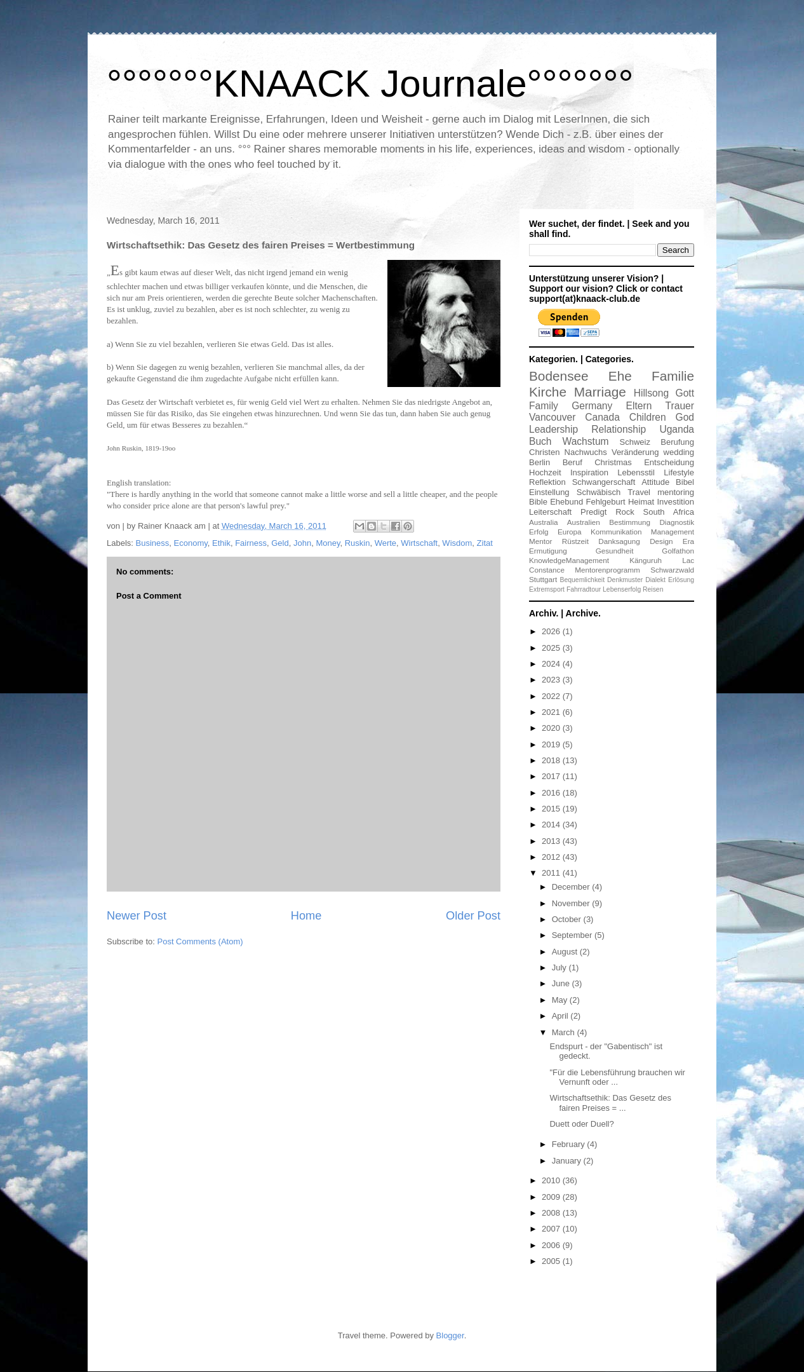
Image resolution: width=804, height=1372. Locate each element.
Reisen (653, 589)
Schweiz (635, 442)
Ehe (620, 376)
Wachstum (586, 441)
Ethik (221, 543)
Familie (673, 376)
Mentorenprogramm (607, 570)
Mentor (540, 541)
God (685, 417)
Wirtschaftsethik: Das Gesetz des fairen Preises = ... (610, 1103)
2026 (552, 631)
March (564, 1032)
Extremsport (547, 589)
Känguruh (645, 560)
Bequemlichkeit (582, 579)
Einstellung (549, 492)
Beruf (572, 462)
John (302, 543)
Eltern (639, 405)
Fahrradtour (583, 589)
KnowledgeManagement (569, 560)
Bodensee (559, 376)
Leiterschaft (550, 512)
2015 (552, 808)
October (568, 919)
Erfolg (539, 531)
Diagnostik (676, 522)
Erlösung (681, 579)
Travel (638, 492)
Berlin (539, 462)
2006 (552, 1245)
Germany (592, 405)
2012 (552, 857)
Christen (544, 452)
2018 (552, 760)
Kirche (547, 391)
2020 (552, 728)
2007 (552, 1228)
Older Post (473, 915)
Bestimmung (629, 522)
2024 (552, 664)
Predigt (593, 512)
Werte (385, 543)
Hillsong (651, 393)
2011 (552, 873)
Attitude (655, 482)
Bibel (685, 482)
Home (306, 915)
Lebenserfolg (622, 589)
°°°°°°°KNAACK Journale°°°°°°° (370, 83)
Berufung (677, 442)
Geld (279, 543)
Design (661, 541)
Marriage (600, 391)
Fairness (251, 543)
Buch (540, 441)
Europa (570, 531)
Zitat (485, 543)
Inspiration (589, 472)
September (573, 935)
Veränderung (635, 452)
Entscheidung (669, 462)
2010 (552, 1180)
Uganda (676, 429)
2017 (552, 776)
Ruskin (357, 543)
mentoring (675, 492)
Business (153, 543)
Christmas (613, 462)
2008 (552, 1213)
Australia (543, 522)
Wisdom (457, 543)
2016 (552, 793)
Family (543, 405)
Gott (685, 393)
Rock (624, 512)
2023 (552, 679)
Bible (538, 501)
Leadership (553, 429)
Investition (675, 501)
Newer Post (136, 915)
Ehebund (566, 501)
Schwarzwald (672, 570)
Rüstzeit (575, 541)
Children (647, 417)
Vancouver (552, 417)
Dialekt (655, 579)
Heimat (641, 501)
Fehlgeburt (606, 501)
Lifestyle (679, 472)
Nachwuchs (586, 452)
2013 (552, 841)
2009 (552, 1197)
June (562, 983)
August (566, 951)
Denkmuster (625, 579)
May (561, 1000)
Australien (583, 522)
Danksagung (619, 541)
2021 (552, 712)
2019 (552, 744)
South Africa (668, 512)
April (561, 1016)
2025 (552, 648)
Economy (191, 543)
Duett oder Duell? (581, 1124)
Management (672, 531)
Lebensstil (636, 472)
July (560, 967)
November (572, 903)
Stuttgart (543, 579)
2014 (552, 824)
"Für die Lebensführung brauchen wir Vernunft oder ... (617, 1077)
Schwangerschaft (604, 482)
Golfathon (678, 551)
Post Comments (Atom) (200, 941)
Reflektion (547, 482)
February (569, 1144)
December (572, 887)
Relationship (618, 429)
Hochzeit (545, 472)
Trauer (680, 405)
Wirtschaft (419, 543)
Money (328, 543)
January (568, 1160)
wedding (679, 452)
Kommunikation (616, 531)
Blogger (450, 1335)
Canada (602, 417)
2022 (552, 696)
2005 (552, 1261)
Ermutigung (548, 551)
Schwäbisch (598, 492)
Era (688, 541)
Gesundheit (615, 551)
